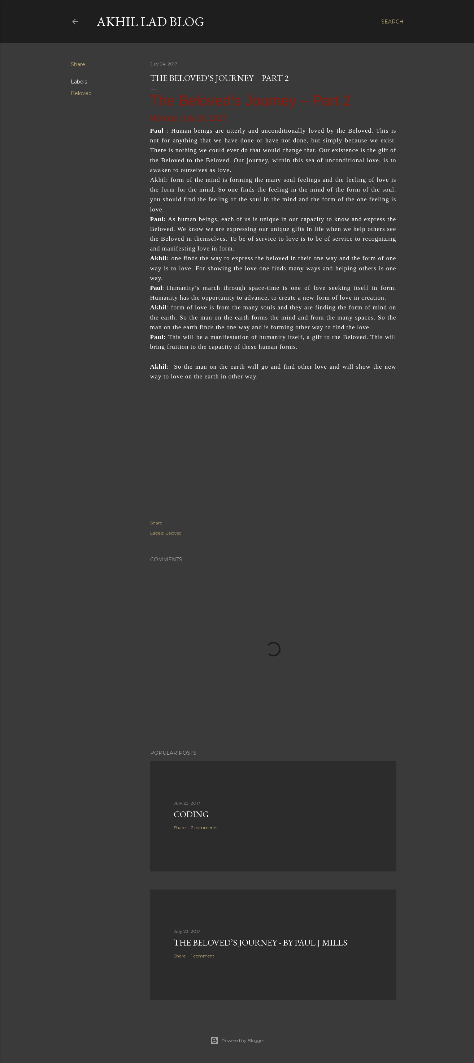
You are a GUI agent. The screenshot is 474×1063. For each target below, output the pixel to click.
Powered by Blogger (237, 1040)
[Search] (392, 21)
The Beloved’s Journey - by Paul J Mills (260, 942)
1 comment (202, 956)
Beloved (81, 93)
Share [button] (78, 64)
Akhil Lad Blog (150, 21)
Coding (191, 814)
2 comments (204, 827)
